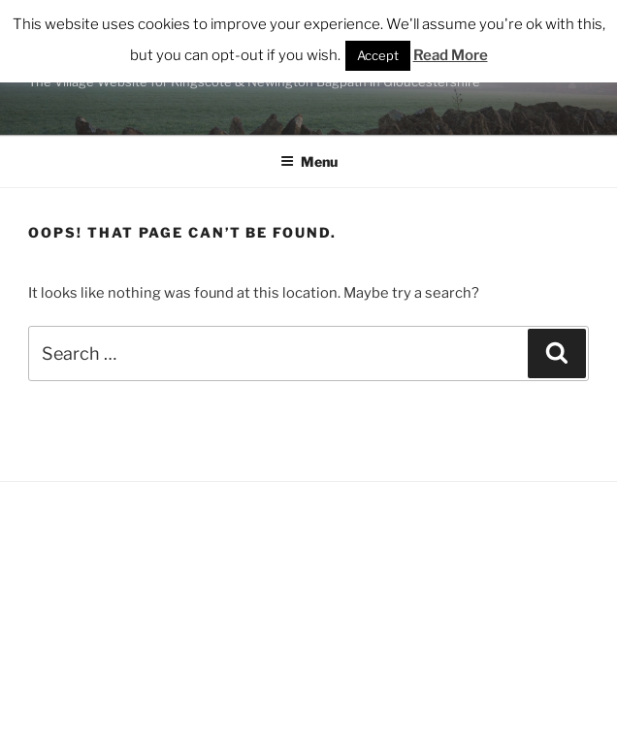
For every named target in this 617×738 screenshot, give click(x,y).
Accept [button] (378, 55)
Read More (450, 55)
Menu (309, 161)
